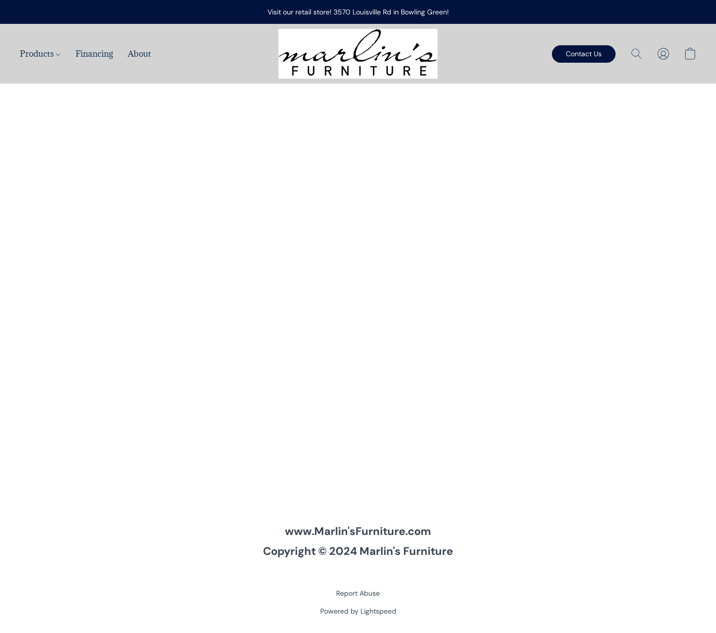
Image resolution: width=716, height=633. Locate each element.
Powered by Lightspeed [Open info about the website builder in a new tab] (358, 611)
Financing (94, 53)
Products (40, 53)
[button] (358, 54)
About (139, 53)
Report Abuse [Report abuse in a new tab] (358, 593)
